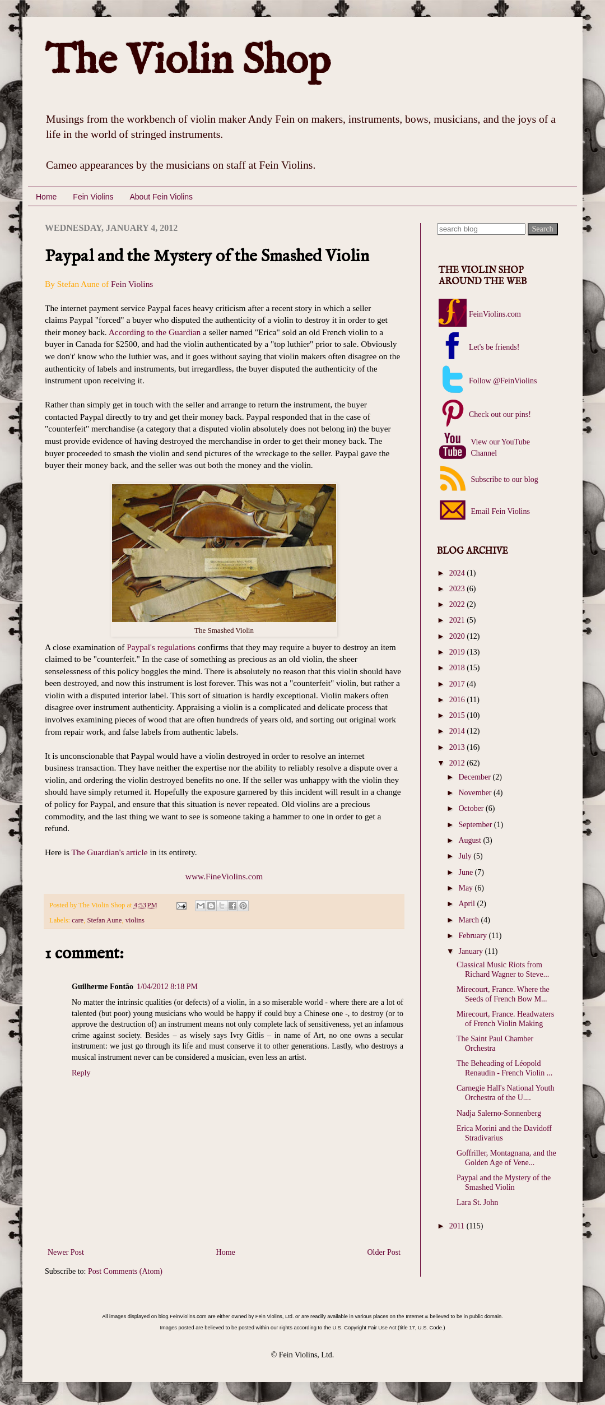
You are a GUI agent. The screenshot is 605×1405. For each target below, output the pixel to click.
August (470, 840)
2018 (458, 668)
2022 (458, 604)
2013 (458, 747)
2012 (458, 763)
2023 (458, 589)
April (467, 903)
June (466, 872)
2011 (458, 1226)
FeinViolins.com (495, 314)
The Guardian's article (110, 852)
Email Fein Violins (499, 511)
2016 (458, 699)
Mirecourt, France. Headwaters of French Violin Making (505, 1019)
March (469, 920)
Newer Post (66, 1252)
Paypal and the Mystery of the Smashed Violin (504, 1182)
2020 (458, 636)
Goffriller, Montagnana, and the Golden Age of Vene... (506, 1158)
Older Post (384, 1252)
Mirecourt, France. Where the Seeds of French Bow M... (503, 994)
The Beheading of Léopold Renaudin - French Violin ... (504, 1068)
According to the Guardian (155, 332)
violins (135, 920)
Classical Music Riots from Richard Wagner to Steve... (503, 970)
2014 (458, 731)
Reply (81, 1073)
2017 (458, 684)
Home (46, 196)
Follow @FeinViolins (503, 381)
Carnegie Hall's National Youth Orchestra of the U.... (505, 1093)
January (471, 951)
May (466, 888)
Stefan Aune (104, 920)
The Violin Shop (188, 61)
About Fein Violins (161, 196)
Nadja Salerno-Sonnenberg (499, 1113)
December (475, 777)
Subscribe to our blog (503, 479)
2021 (458, 620)
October (472, 808)
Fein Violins (93, 196)
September (476, 824)
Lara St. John (477, 1202)
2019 (458, 652)
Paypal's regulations (161, 647)
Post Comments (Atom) (125, 1271)
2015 (458, 715)
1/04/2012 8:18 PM (167, 986)
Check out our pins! (500, 414)
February (473, 935)
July (465, 856)
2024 (458, 573)
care (77, 920)
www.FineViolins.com (224, 876)
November (476, 793)
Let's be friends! (494, 347)
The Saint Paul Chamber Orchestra (495, 1043)
